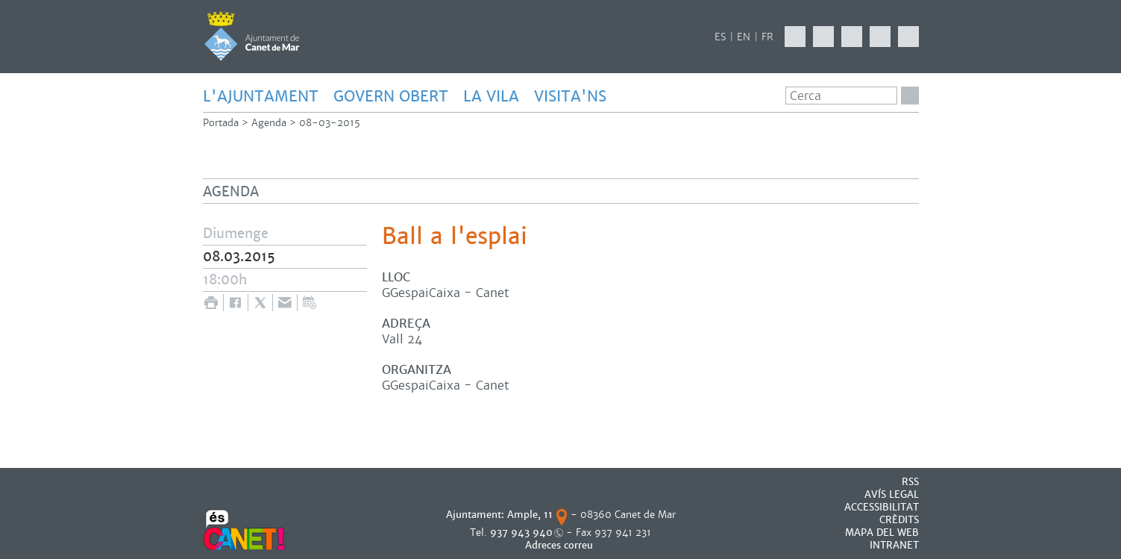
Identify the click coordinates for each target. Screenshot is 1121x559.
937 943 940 (521, 532)
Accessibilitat (881, 507)
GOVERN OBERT (390, 96)
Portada (221, 122)
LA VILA (491, 96)
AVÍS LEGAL (891, 494)
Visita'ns (570, 96)
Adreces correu (560, 545)
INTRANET (894, 545)
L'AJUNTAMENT (260, 96)
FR (767, 37)
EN (743, 37)
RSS (910, 481)
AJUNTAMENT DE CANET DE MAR (252, 36)
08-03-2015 (329, 122)
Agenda (268, 122)
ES (720, 37)
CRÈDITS (899, 519)
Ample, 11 (530, 514)
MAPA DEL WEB (882, 532)
